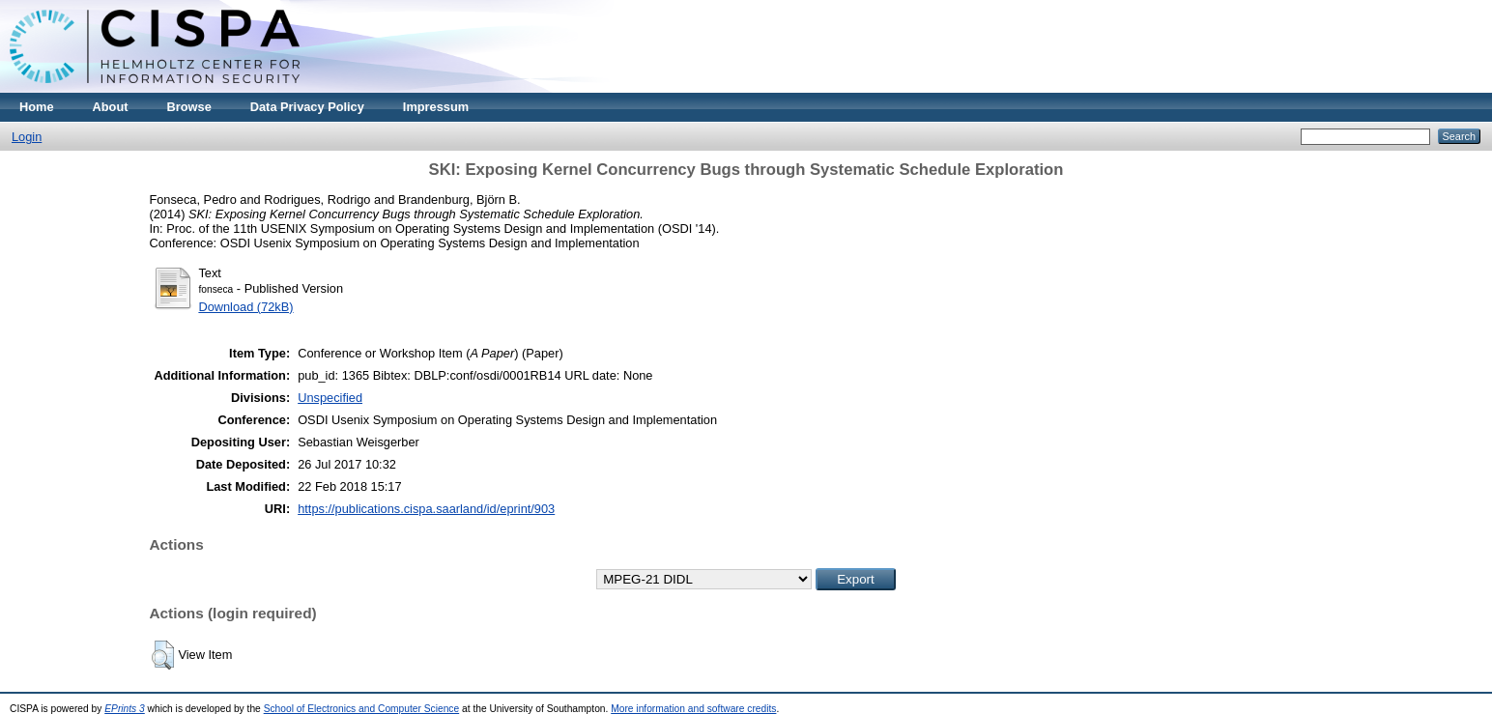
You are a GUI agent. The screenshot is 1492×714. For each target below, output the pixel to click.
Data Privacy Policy (307, 107)
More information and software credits (693, 708)
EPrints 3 (124, 708)
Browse (189, 107)
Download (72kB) (245, 307)
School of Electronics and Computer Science (362, 708)
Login (27, 136)
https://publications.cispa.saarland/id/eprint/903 (426, 508)
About (111, 107)
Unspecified (330, 397)
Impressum (436, 107)
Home (36, 107)
